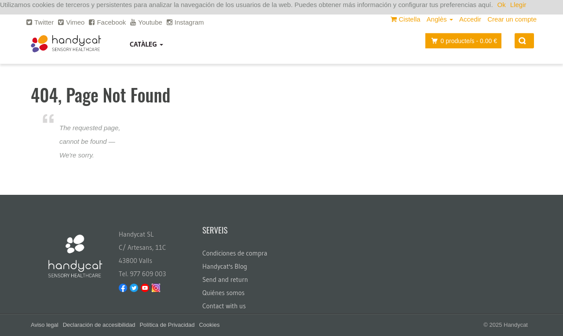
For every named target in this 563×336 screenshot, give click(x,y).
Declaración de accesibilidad (99, 324)
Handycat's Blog (224, 266)
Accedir (470, 19)
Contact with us (224, 306)
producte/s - (462, 40)
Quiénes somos (223, 293)
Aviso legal (44, 324)
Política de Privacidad (166, 324)
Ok (501, 4)
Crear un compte (512, 19)
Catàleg (146, 44)
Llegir (518, 4)
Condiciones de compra (234, 253)
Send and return (225, 279)
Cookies (209, 324)
